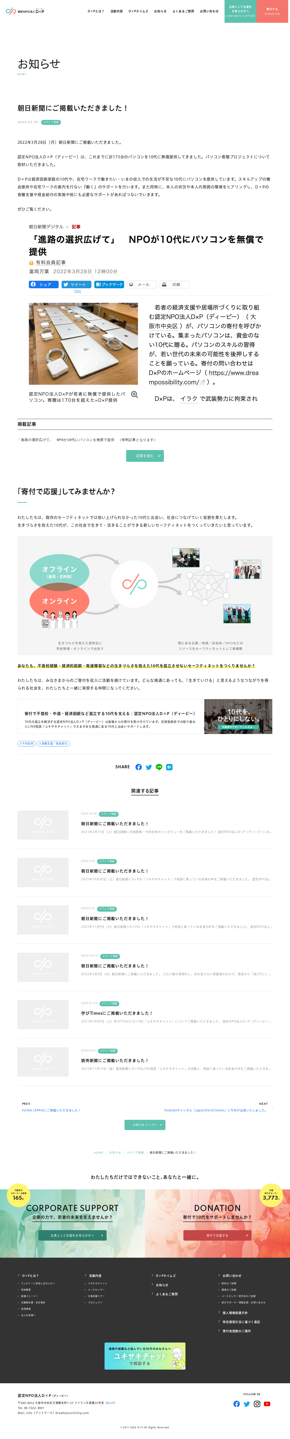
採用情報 (26, 1308)
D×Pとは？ (97, 13)
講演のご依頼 (229, 1288)
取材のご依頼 (229, 1282)
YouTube (267, 1399)
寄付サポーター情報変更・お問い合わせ (244, 1301)
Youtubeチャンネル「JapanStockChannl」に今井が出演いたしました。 (216, 1110)
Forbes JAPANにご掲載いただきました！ (51, 1110)
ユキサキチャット (98, 1282)
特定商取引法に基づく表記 (241, 1319)
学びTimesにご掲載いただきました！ (121, 1013)
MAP (110, 1399)
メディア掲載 (51, 122)
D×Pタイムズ (140, 13)
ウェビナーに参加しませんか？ (38, 1282)
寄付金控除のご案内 (237, 1327)
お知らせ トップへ (145, 1125)
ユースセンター (96, 1288)
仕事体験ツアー (96, 1295)
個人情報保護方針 (235, 1311)
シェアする (138, 767)
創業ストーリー (29, 1295)
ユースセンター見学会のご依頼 (239, 1295)
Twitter (247, 1399)
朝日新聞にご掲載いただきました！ (119, 823)
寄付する (274, 11)
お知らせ (162, 13)
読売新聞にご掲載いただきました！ (119, 1060)
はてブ (169, 767)
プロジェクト (95, 1301)
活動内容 (118, 13)
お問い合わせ (211, 13)
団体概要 (26, 1288)
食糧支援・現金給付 (55, 743)
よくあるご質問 (185, 13)
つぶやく (149, 767)
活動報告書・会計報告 (33, 1301)
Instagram (257, 1399)
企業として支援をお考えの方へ (242, 11)
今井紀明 (28, 743)
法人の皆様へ (28, 1314)
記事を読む (145, 455)
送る (159, 767)
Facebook (236, 1399)
